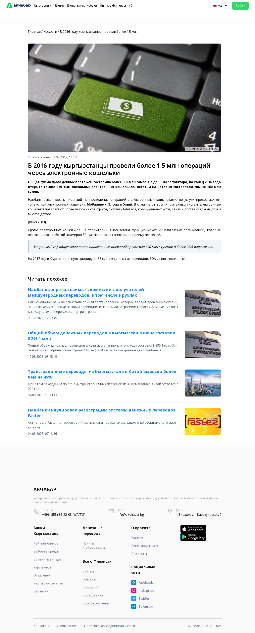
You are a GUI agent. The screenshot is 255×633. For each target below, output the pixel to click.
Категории (43, 5)
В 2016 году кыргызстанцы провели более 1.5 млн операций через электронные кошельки (131, 31)
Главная (34, 31)
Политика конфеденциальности (109, 626)
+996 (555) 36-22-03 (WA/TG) (63, 514)
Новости (50, 31)
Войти (240, 5)
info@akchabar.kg (130, 514)
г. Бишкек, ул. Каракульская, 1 (199, 514)
